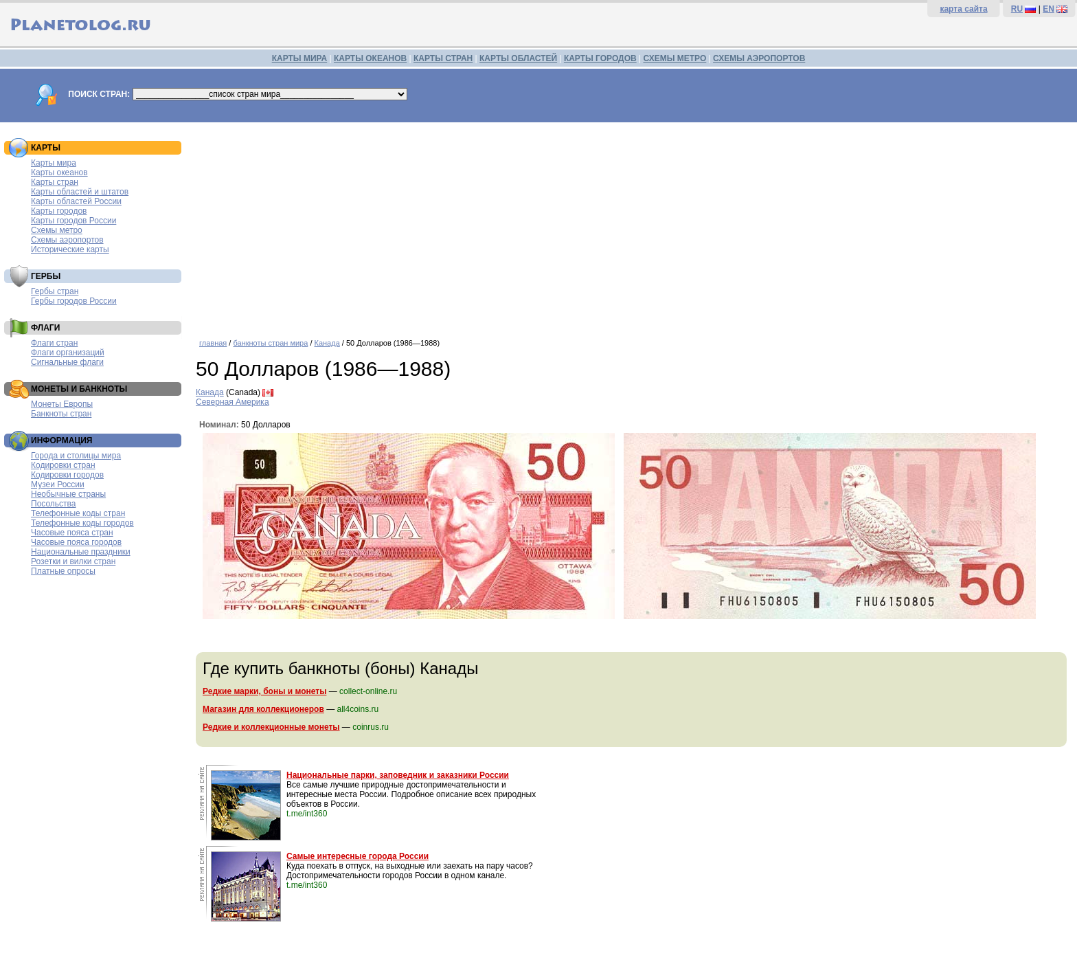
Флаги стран (54, 343)
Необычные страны (68, 494)
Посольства (53, 504)
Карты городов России (73, 220)
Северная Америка (232, 402)
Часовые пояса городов (76, 542)
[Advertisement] (633, 225)
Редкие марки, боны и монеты (264, 691)
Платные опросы (63, 571)
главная (213, 343)
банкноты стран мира (270, 343)
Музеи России (57, 484)
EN (1048, 9)
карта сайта (963, 9)
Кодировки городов (67, 475)
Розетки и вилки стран (73, 561)
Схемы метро (56, 230)
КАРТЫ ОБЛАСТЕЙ (518, 58)
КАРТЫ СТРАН (443, 58)
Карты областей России (76, 201)
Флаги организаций (67, 352)
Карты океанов (59, 172)
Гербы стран (54, 291)
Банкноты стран (61, 413)
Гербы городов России (74, 301)
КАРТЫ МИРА (299, 58)
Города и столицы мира (76, 455)
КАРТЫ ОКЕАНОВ (370, 58)
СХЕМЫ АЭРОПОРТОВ (759, 58)
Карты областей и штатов (79, 192)
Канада (327, 343)
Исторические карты (70, 249)
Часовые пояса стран (72, 532)
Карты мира (53, 163)
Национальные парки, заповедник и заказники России (397, 775)
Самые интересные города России (357, 856)
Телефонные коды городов (82, 523)
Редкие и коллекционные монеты (271, 727)
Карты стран (54, 182)
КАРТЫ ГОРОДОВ (600, 58)
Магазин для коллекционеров (263, 709)
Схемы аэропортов (67, 240)
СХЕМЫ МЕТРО (674, 58)
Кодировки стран (63, 465)
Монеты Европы (62, 404)
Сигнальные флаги (67, 362)
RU (1017, 9)
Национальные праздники (81, 552)
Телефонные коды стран (78, 513)
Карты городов (59, 211)
